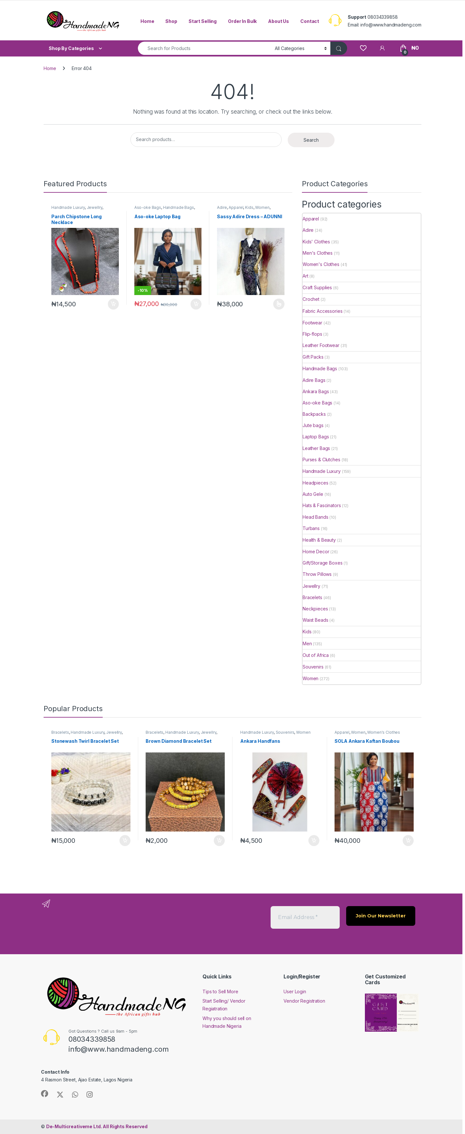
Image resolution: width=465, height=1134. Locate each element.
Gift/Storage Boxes (322, 563)
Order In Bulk (242, 21)
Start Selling (203, 21)
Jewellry (94, 207)
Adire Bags (314, 380)
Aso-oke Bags (147, 207)
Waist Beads (315, 620)
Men (307, 643)
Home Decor (316, 551)
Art (305, 276)
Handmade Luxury (68, 207)
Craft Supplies (317, 287)
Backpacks (314, 414)
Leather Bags (316, 448)
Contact (309, 21)
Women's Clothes (321, 264)
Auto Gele (313, 494)
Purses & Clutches (321, 459)
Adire (222, 207)
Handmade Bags (178, 207)
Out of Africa (316, 655)
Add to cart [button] (113, 304)
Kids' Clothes (316, 241)
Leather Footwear (321, 345)
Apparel (236, 207)
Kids (249, 207)
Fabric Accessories (322, 311)
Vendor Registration (304, 1001)
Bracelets (312, 597)
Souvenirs (313, 666)
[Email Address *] (305, 917)
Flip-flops (312, 334)
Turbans (311, 528)
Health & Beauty (319, 540)
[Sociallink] (44, 1093)
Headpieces (315, 482)
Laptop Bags (316, 436)
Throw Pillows (317, 574)
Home (147, 21)
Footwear (312, 322)
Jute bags (313, 425)
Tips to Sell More (220, 991)
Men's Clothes (318, 253)
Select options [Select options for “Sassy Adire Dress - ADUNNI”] (278, 304)
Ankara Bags (316, 391)
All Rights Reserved (97, 1126)
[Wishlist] (363, 48)
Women (262, 207)
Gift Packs (313, 357)
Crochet (311, 299)
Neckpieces (315, 608)
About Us (278, 21)
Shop (171, 21)
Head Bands (315, 517)
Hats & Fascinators (322, 505)
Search (311, 140)
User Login (295, 991)
